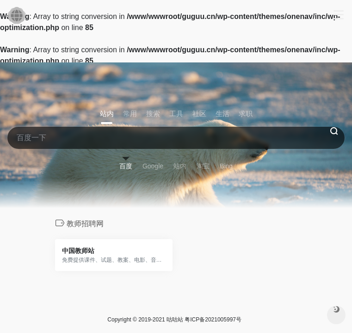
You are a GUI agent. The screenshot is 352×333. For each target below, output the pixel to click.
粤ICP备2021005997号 (213, 319)
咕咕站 (175, 319)
